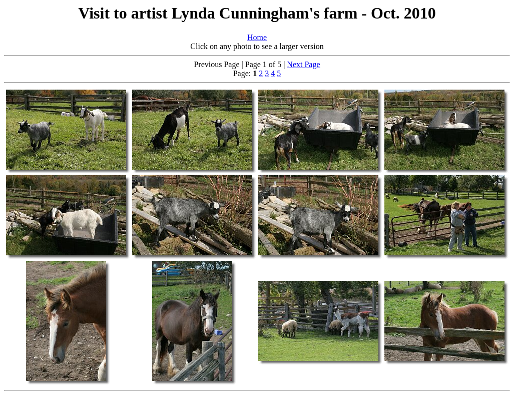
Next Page (303, 64)
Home (257, 37)
